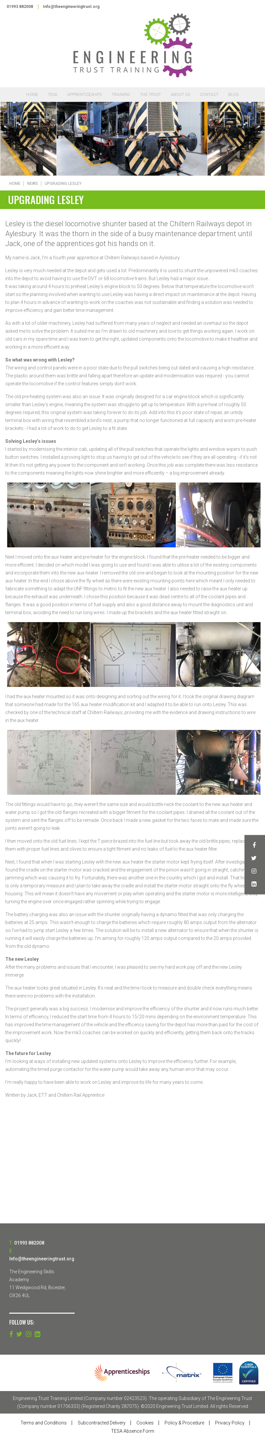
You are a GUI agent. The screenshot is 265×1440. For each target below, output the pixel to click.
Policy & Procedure (184, 1422)
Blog (233, 95)
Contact (209, 95)
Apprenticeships (84, 95)
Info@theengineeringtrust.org (72, 6)
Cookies (145, 1422)
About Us (180, 95)
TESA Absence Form (132, 1431)
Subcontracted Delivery (102, 1422)
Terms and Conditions (43, 1422)
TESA (52, 95)
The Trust (150, 95)
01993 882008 (20, 6)
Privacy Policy (230, 1422)
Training (121, 95)
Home (32, 95)
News (32, 183)
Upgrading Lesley (63, 183)
